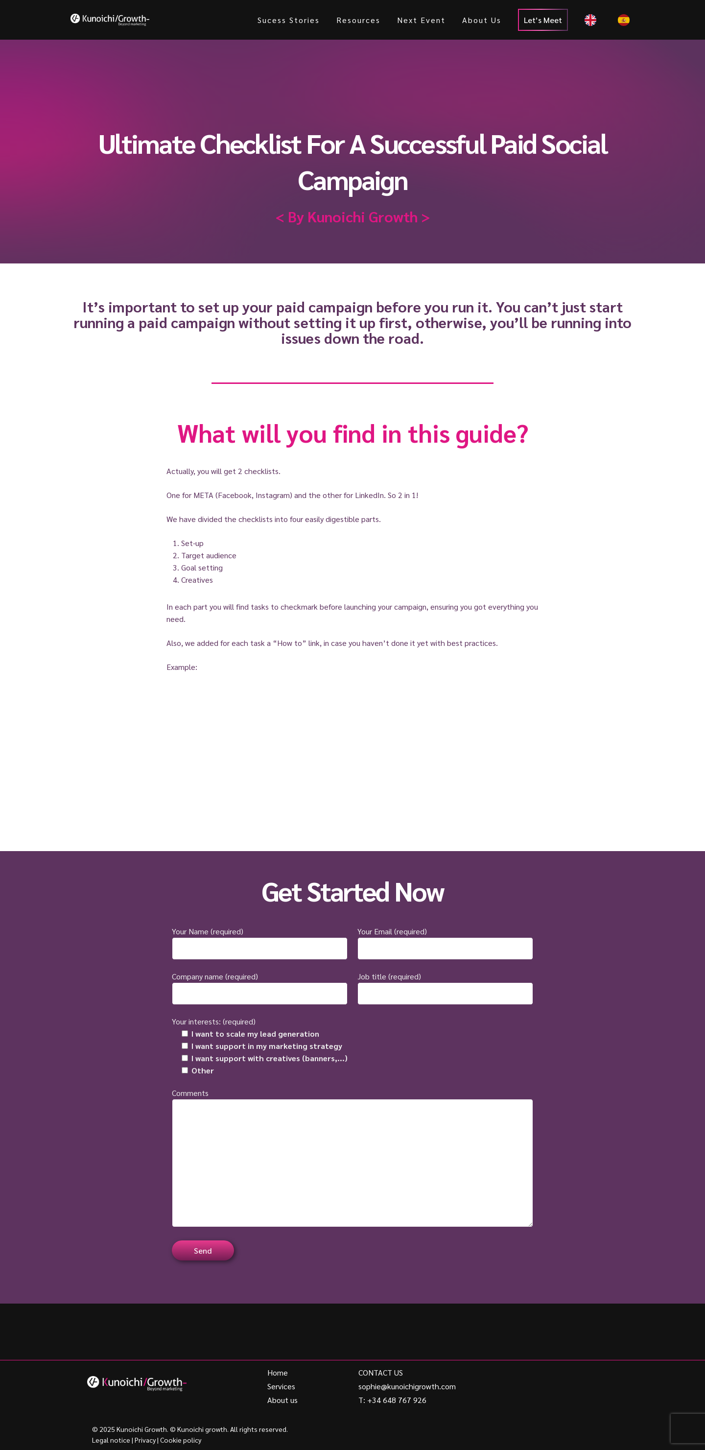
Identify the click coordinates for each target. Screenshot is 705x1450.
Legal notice (111, 1439)
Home (277, 1372)
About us (282, 1400)
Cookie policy (180, 1439)
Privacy (145, 1439)
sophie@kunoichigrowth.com (407, 1386)
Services (281, 1386)
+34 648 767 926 (396, 1400)
